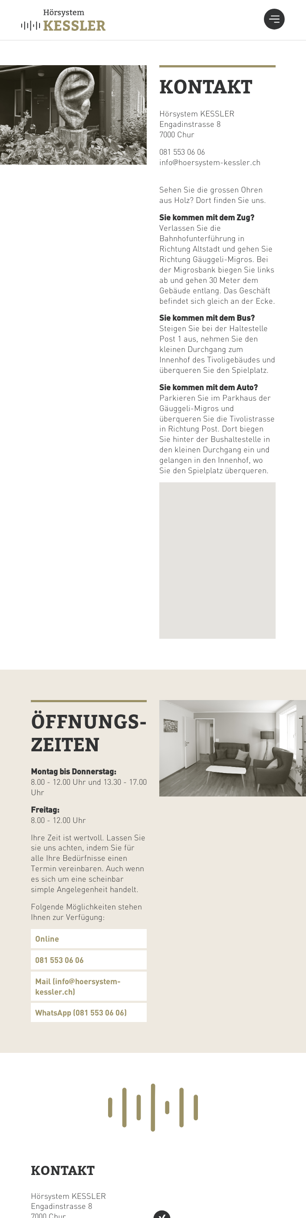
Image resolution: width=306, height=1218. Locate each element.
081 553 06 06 (182, 151)
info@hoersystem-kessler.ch (209, 162)
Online (47, 938)
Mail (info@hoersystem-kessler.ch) (78, 986)
